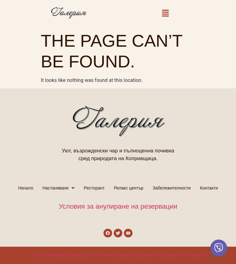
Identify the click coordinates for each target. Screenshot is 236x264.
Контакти (209, 187)
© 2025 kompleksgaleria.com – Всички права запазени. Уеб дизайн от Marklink (117, 255)
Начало (25, 187)
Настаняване (59, 187)
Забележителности (172, 187)
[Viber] (218, 248)
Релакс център (129, 187)
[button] (165, 14)
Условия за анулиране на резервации (118, 206)
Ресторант (94, 187)
